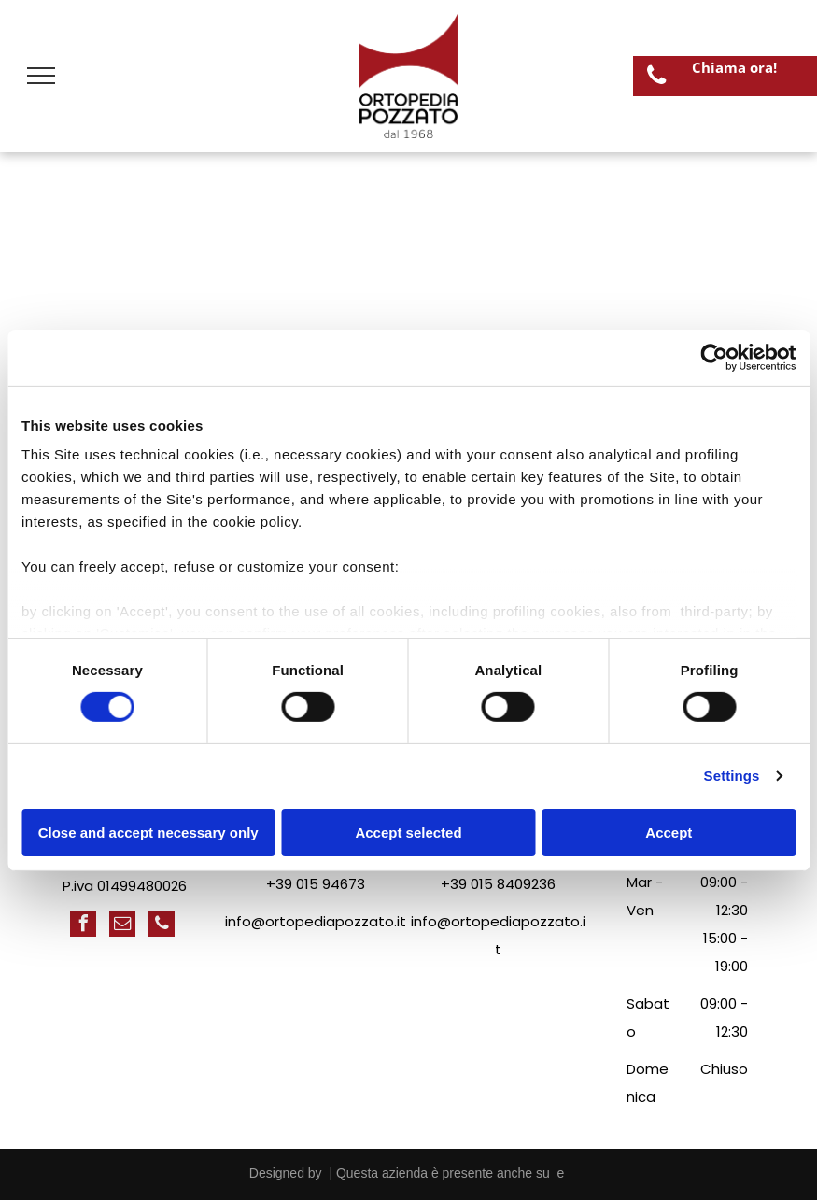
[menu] (41, 75)
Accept (668, 832)
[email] (122, 926)
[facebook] (83, 926)
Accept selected (408, 832)
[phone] (161, 926)
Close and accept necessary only (148, 832)
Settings (732, 776)
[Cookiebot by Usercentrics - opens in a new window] (714, 357)
